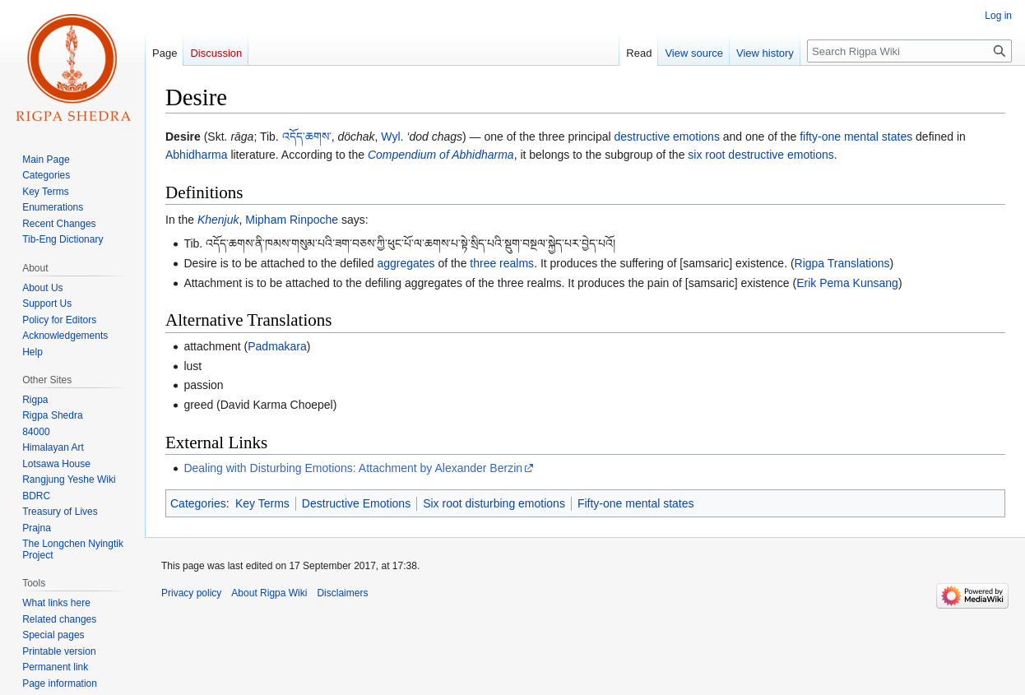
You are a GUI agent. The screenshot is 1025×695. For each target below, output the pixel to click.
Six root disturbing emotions (494, 503)
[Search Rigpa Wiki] (909, 51)
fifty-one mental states (856, 136)
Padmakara (277, 346)
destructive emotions (667, 136)
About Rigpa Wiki (269, 593)
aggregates (405, 263)
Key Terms (262, 503)
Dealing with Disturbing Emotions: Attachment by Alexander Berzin (352, 468)
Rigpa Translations (842, 263)
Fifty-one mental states (635, 503)
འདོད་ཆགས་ (307, 136)
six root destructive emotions (760, 154)
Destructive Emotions (356, 503)
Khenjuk (218, 219)
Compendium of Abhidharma (441, 154)
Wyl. (392, 136)
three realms (502, 263)
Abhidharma (196, 154)
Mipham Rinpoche (291, 219)
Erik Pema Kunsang (847, 283)
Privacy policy (191, 593)
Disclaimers (342, 593)
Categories (198, 503)
